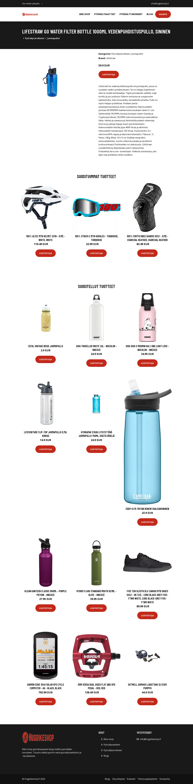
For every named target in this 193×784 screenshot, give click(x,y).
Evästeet (131, 778)
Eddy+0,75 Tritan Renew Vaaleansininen (147, 508)
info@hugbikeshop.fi (160, 3)
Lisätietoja (108, 74)
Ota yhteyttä (118, 778)
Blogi (150, 14)
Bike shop (84, 14)
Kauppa (163, 14)
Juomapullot (53, 38)
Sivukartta (164, 778)
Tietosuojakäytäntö (147, 778)
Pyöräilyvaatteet (105, 14)
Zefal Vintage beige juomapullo (45, 346)
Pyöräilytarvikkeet (131, 14)
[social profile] (42, 3)
